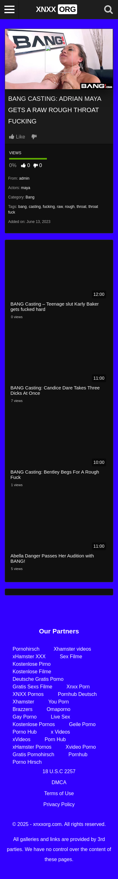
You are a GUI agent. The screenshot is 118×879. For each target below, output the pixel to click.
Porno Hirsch (27, 762)
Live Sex (60, 716)
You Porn (58, 701)
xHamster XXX (29, 656)
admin (24, 178)
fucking (49, 206)
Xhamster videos (72, 649)
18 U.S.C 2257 (59, 771)
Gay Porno (25, 716)
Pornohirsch (26, 649)
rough (70, 206)
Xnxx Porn (78, 686)
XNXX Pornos (28, 694)
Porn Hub (55, 739)
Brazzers (22, 709)
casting (35, 206)
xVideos (22, 739)
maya (25, 188)
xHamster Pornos (32, 747)
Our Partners (59, 631)
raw (60, 206)
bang (22, 206)
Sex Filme (71, 656)
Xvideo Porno (81, 747)
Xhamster (23, 701)
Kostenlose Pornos (34, 724)
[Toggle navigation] (9, 9)
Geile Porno (82, 724)
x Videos (60, 732)
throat (82, 206)
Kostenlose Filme (32, 671)
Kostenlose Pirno (32, 664)
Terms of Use (59, 793)
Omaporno (58, 709)
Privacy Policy (59, 804)
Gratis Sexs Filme (32, 686)
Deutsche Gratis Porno (38, 679)
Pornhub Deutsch (77, 694)
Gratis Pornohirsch (33, 754)
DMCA (59, 782)
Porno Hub (25, 732)
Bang (29, 197)
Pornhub (78, 754)
